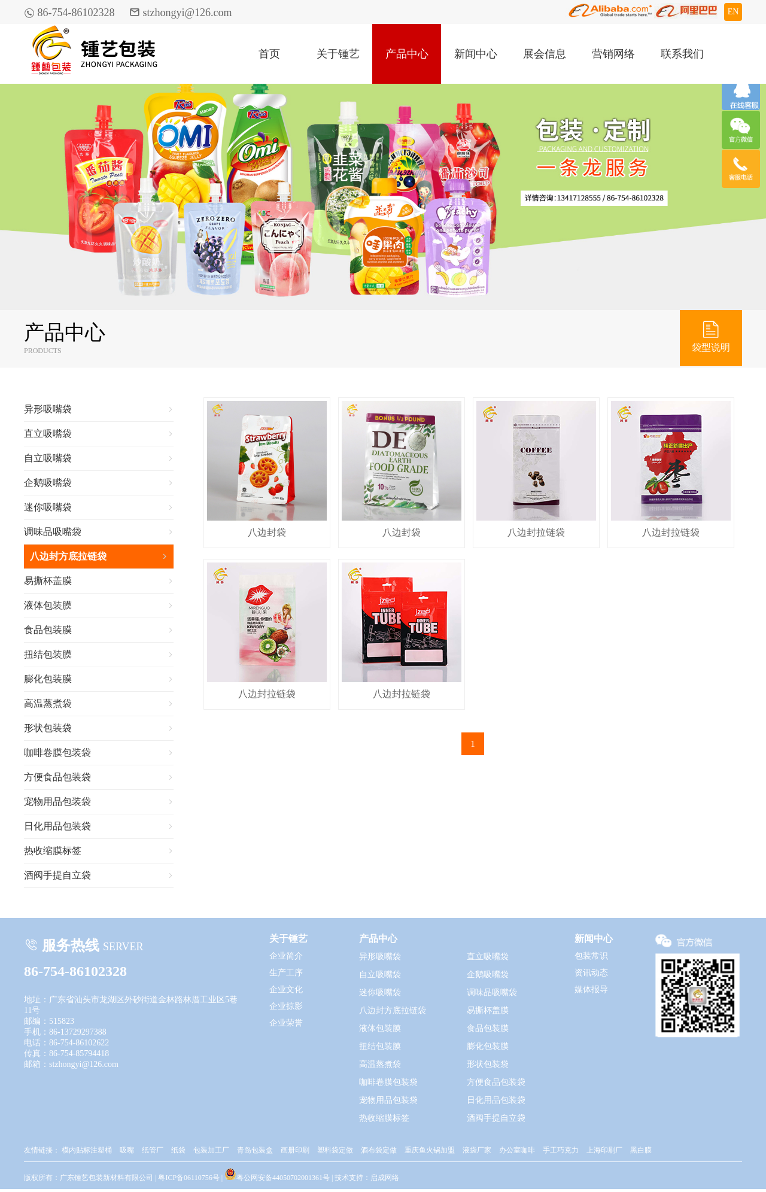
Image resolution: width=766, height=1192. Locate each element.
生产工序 (286, 972)
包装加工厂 (211, 1150)
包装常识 (591, 955)
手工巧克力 (561, 1150)
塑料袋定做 (335, 1150)
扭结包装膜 (99, 655)
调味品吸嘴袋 (99, 532)
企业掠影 (286, 1006)
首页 (269, 54)
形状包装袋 (99, 728)
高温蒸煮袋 (99, 704)
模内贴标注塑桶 (87, 1150)
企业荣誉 (286, 1022)
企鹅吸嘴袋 (99, 483)
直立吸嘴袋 (99, 434)
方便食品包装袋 (99, 777)
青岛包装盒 (255, 1150)
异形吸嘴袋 (99, 409)
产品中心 (406, 54)
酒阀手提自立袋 (99, 875)
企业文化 (286, 989)
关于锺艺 (338, 54)
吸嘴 (127, 1150)
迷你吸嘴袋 (99, 507)
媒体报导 (591, 989)
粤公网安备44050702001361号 (277, 1174)
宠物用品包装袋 (99, 802)
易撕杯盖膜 (99, 581)
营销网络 (613, 54)
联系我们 (682, 54)
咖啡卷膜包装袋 (99, 753)
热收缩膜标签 (99, 851)
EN (733, 11)
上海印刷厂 (604, 1150)
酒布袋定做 (379, 1150)
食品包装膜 (99, 630)
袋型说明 (711, 335)
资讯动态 (591, 972)
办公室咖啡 (517, 1150)
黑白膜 (641, 1150)
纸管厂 (152, 1150)
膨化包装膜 (99, 679)
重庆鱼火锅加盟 (430, 1150)
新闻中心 (475, 54)
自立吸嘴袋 (99, 458)
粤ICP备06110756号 (188, 1177)
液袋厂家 (477, 1150)
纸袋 (178, 1150)
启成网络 (384, 1177)
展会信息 (544, 54)
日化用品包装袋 (99, 826)
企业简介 (286, 955)
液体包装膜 (99, 606)
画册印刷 (295, 1150)
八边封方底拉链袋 (99, 556)
